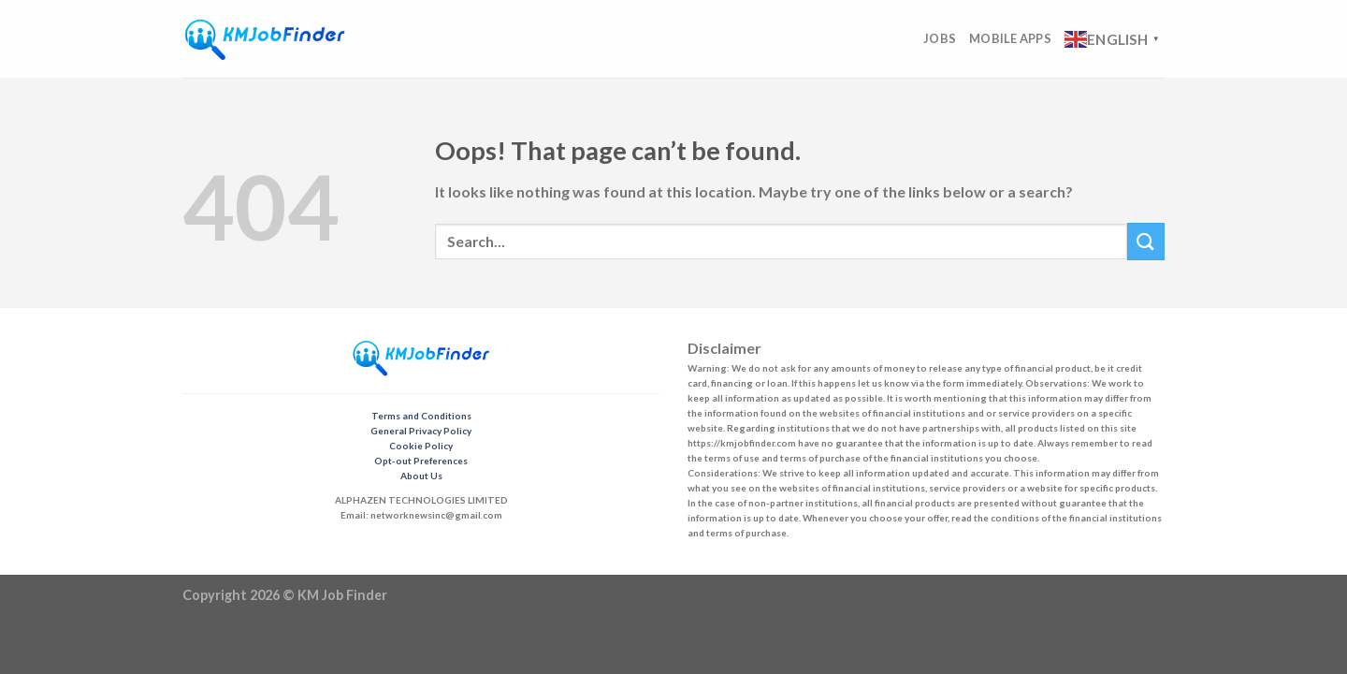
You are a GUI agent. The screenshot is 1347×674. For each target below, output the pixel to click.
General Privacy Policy (420, 430)
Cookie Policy (421, 445)
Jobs (939, 38)
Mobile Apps (1010, 38)
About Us (421, 475)
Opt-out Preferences (421, 460)
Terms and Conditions (421, 415)
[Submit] (1146, 241)
